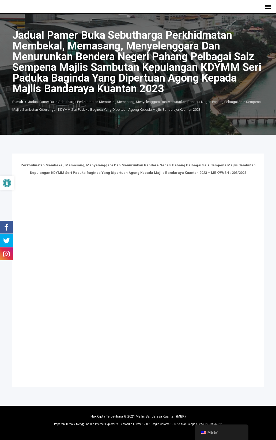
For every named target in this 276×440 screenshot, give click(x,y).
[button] (7, 183)
